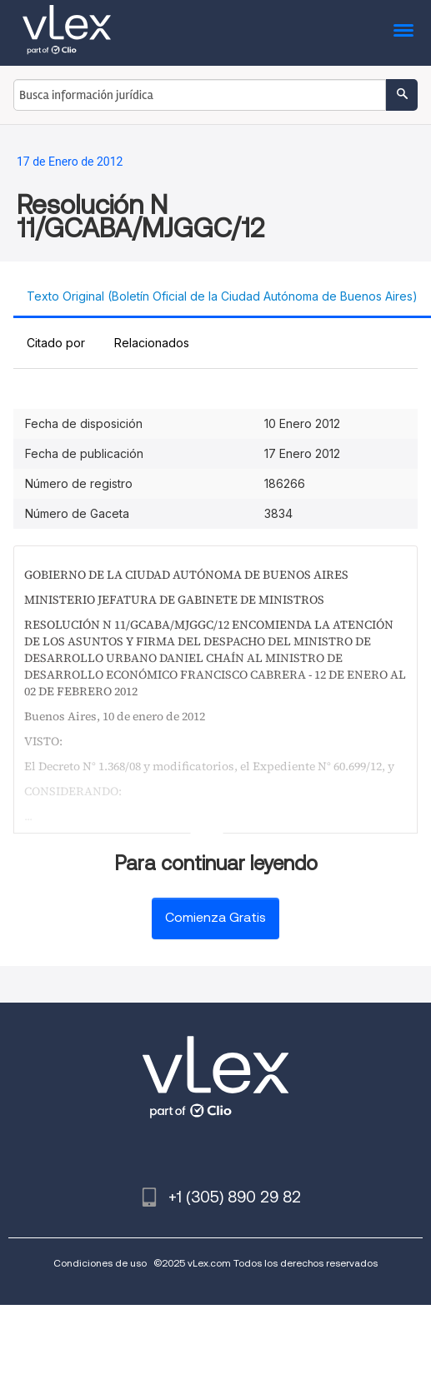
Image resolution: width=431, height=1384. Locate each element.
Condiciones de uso (100, 1262)
